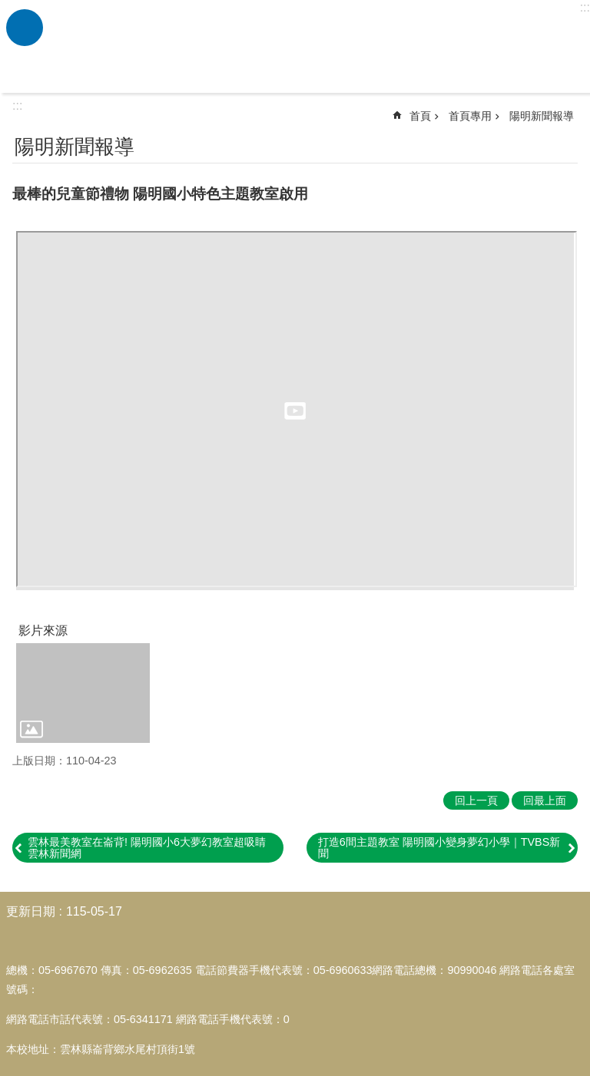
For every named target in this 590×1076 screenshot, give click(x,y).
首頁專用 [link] (470, 116)
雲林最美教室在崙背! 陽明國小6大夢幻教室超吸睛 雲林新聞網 (147, 847)
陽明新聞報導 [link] (541, 116)
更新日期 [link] (30, 911)
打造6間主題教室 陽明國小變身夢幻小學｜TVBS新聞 (439, 847)
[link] (83, 693)
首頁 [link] (420, 116)
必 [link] (24, 27)
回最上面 (544, 800)
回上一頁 (476, 800)
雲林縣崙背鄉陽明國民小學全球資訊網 (314, 47)
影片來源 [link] (43, 630)
